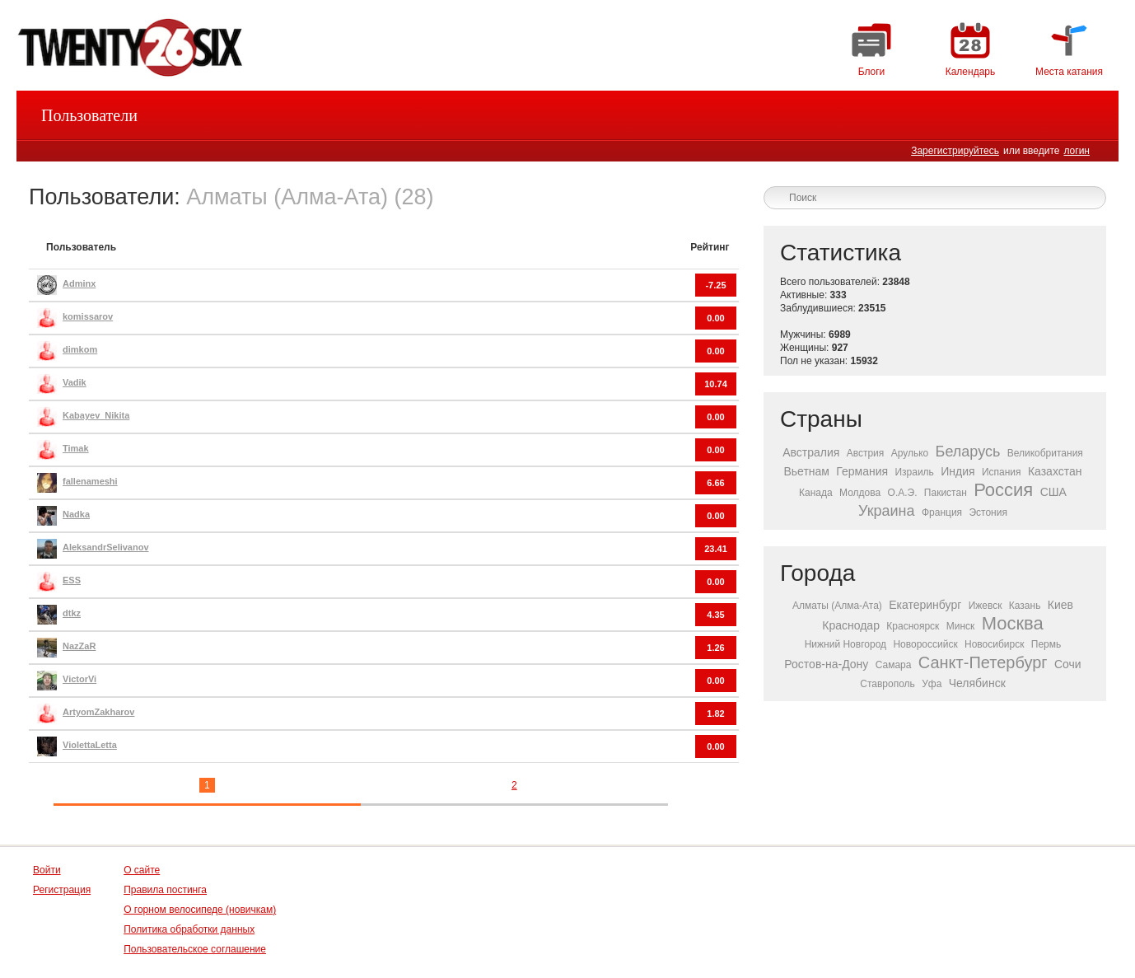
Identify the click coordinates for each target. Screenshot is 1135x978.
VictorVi (79, 679)
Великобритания (1045, 453)
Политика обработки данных (189, 929)
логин (1076, 151)
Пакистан (945, 492)
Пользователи (89, 115)
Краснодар (851, 625)
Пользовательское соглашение (195, 949)
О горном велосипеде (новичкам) (200, 909)
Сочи (1067, 664)
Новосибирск (994, 644)
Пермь (1046, 644)
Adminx (79, 283)
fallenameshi (90, 481)
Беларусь (968, 451)
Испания (1001, 472)
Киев (1060, 604)
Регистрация (62, 890)
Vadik (74, 382)
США (1053, 491)
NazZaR (79, 646)
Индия (957, 471)
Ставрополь (887, 684)
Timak (76, 448)
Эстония (988, 512)
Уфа (931, 684)
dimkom (80, 349)
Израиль (913, 472)
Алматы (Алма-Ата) (837, 605)
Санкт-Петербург (983, 662)
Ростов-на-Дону (826, 664)
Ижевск (985, 605)
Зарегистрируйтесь (955, 151)
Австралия (810, 452)
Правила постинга (165, 890)
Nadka (76, 514)
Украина (886, 511)
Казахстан (1055, 471)
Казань (1025, 605)
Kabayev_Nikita (96, 415)
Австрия (866, 453)
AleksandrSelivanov (106, 547)
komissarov (88, 316)
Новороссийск (925, 644)
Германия (862, 471)
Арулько (910, 453)
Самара (894, 665)
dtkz (72, 613)
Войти (47, 870)
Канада (816, 492)
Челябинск (977, 683)
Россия (1003, 490)
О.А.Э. (903, 492)
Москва (1013, 623)
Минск (960, 626)
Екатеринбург (925, 604)
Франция (942, 512)
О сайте (142, 870)
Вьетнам (806, 471)
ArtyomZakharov (98, 712)
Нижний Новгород (845, 644)
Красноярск (912, 626)
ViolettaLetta (90, 745)
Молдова (859, 492)
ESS (72, 580)
